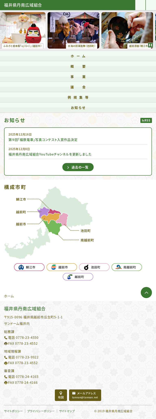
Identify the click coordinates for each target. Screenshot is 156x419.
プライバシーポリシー (41, 411)
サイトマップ (67, 411)
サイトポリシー (13, 411)
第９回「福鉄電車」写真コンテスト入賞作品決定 (43, 139)
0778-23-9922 (27, 357)
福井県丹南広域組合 (23, 5)
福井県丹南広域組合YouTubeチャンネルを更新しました (50, 154)
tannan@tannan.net (85, 395)
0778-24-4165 (27, 376)
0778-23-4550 (27, 337)
